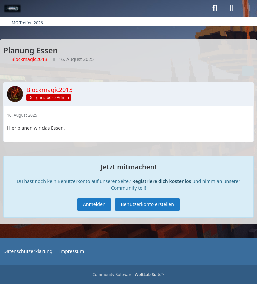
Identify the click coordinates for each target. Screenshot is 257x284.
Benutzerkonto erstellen (147, 204)
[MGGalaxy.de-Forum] (12, 8)
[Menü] (248, 8)
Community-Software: (128, 274)
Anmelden (94, 204)
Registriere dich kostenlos (161, 181)
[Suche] (215, 8)
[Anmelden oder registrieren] (231, 8)
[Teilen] (248, 71)
